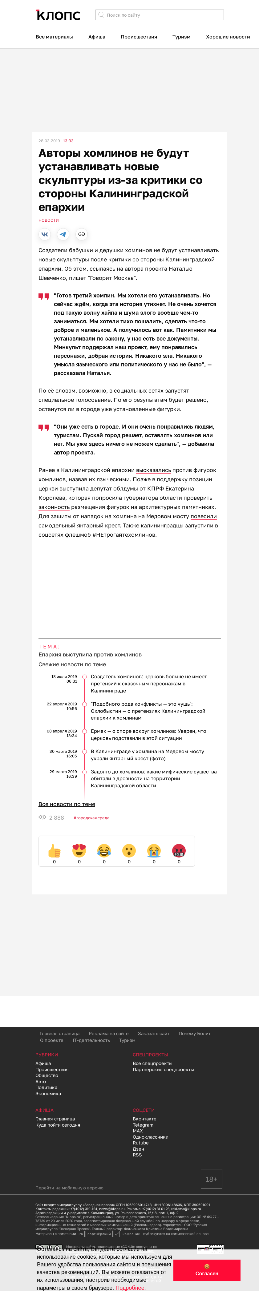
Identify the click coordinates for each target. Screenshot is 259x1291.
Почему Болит (195, 1033)
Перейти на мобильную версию (69, 1187)
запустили (199, 525)
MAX (138, 1130)
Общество (46, 1075)
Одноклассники (150, 1137)
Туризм (181, 37)
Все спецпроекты (152, 1063)
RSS (137, 1154)
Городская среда (92, 817)
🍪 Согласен (207, 1270)
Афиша (96, 37)
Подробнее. (130, 1288)
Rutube (141, 1142)
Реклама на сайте (109, 1033)
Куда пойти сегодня (57, 1125)
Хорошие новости (228, 37)
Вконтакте (144, 1118)
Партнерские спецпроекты (163, 1069)
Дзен (138, 1149)
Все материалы (54, 37)
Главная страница (59, 1033)
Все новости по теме (66, 804)
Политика (46, 1087)
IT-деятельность (91, 1040)
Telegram (143, 1125)
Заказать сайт (153, 1033)
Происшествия (139, 37)
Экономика (48, 1093)
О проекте (51, 1040)
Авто (40, 1081)
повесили (204, 516)
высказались (153, 469)
